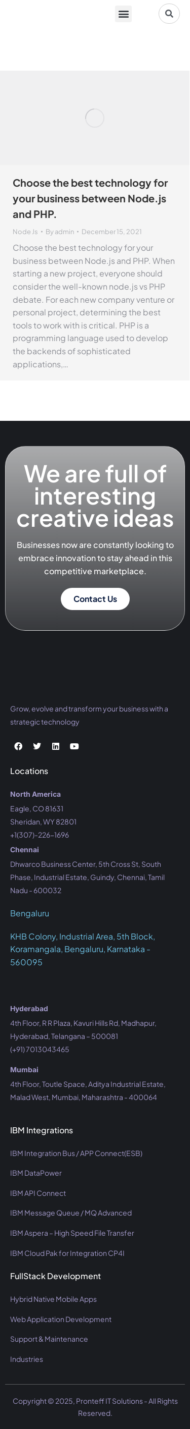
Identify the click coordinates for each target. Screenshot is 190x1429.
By (60, 232)
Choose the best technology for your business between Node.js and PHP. (90, 198)
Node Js (25, 232)
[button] (123, 14)
